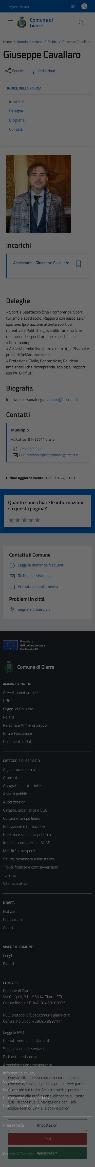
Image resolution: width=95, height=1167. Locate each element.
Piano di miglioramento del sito (29, 1105)
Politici (8, 717)
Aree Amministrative (20, 693)
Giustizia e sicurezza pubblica (27, 834)
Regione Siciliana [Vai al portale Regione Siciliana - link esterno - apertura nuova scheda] (18, 6)
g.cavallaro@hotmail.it (59, 399)
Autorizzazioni (14, 802)
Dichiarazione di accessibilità (26, 1097)
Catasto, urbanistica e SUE (25, 810)
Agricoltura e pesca (19, 769)
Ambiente (11, 777)
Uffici (7, 701)
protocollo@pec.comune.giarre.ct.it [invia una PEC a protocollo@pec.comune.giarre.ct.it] (52, 455)
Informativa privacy (19, 1073)
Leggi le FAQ (13, 1032)
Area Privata (13, 1125)
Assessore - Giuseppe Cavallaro (41, 263)
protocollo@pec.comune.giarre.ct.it (41, 1015)
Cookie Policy (14, 1081)
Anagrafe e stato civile (22, 786)
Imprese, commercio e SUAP (26, 843)
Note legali (12, 1089)
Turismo (9, 875)
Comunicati (12, 919)
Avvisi (8, 927)
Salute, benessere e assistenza (29, 859)
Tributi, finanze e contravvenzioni (30, 867)
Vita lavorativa (15, 883)
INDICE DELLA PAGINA (47, 88)
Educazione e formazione (24, 826)
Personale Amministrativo (25, 725)
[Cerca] (81, 23)
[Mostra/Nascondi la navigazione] (10, 22)
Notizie (9, 911)
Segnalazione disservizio (23, 1048)
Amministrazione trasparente (27, 1065)
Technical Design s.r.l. (37, 1154)
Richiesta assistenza (20, 1057)
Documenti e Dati (17, 741)
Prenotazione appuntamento (27, 1040)
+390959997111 (28, 449)
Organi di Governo (18, 709)
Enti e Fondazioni (17, 733)
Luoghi (8, 955)
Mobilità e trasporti (19, 851)
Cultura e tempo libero (21, 818)
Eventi (8, 964)
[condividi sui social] (15, 71)
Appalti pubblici (15, 794)
